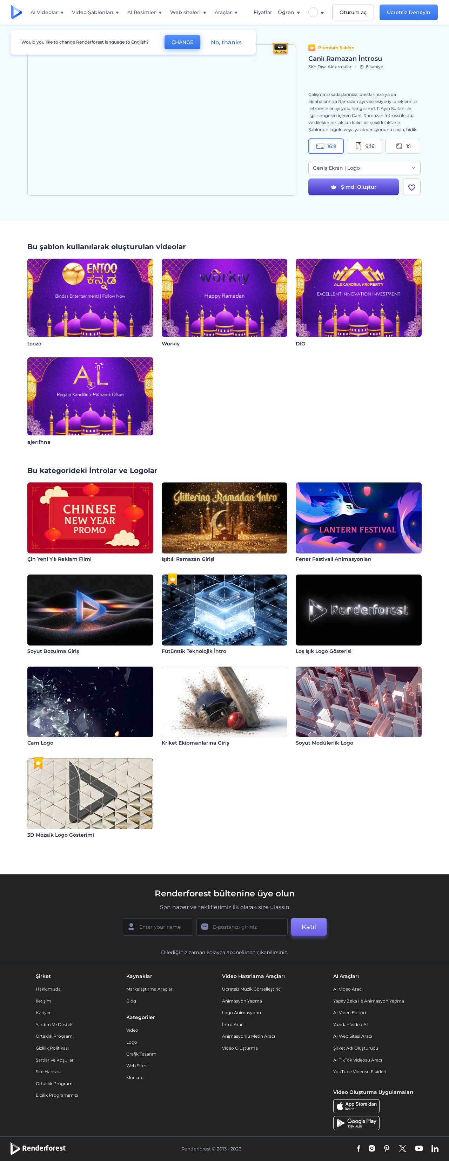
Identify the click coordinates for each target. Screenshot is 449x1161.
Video (132, 1030)
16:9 (326, 146)
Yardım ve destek (54, 1024)
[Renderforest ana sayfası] (16, 12)
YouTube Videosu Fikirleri (359, 1071)
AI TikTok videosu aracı (357, 1060)
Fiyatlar (263, 12)
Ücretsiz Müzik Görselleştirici (252, 989)
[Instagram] (372, 1149)
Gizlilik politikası (52, 1048)
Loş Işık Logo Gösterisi (323, 651)
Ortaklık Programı (55, 1036)
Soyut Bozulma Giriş (53, 651)
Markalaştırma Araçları (150, 989)
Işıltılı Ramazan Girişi (188, 559)
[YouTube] (419, 1149)
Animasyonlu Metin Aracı (248, 1036)
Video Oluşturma (240, 1048)
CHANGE (182, 42)
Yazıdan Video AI (350, 1024)
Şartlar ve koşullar (55, 1060)
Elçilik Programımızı (57, 1095)
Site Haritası (48, 1071)
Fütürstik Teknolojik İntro (194, 651)
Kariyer (43, 1012)
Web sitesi (137, 1065)
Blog (131, 1001)
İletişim (43, 1001)
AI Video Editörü (350, 1012)
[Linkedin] (434, 1149)
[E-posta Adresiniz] (242, 927)
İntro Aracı (233, 1024)
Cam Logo (40, 743)
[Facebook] (358, 1149)
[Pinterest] (386, 1149)
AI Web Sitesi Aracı (352, 1036)
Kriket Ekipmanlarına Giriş (195, 743)
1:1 (403, 146)
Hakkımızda (48, 989)
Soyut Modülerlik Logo (324, 743)
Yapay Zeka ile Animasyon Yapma (368, 1001)
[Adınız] (158, 927)
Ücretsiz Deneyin (408, 12)
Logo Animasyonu (241, 1012)
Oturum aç (353, 12)
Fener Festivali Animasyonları (333, 559)
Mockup (134, 1077)
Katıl (309, 927)
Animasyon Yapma (242, 1001)
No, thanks (226, 42)
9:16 (364, 146)
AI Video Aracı (348, 989)
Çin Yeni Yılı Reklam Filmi (59, 559)
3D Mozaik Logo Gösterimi (60, 835)
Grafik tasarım (141, 1054)
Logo (131, 1042)
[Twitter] (402, 1149)
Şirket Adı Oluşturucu (355, 1048)
